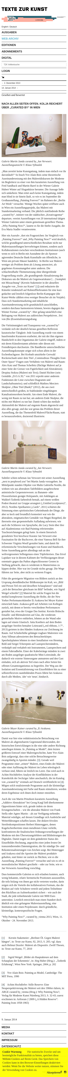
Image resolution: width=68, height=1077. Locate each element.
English (5, 27)
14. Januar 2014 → (10, 88)
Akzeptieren (53, 1072)
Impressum (9, 1040)
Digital (7, 57)
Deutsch (13, 27)
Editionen (9, 45)
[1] (37, 286)
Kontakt (8, 1033)
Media (6, 1027)
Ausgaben (9, 32)
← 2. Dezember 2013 (11, 83)
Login (6, 71)
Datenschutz (11, 1046)
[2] (3, 957)
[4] (62, 782)
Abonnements (12, 51)
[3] (38, 760)
